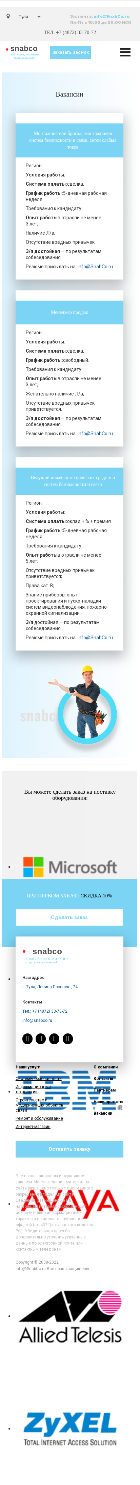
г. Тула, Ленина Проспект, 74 (50, 986)
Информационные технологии (33, 1089)
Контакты (103, 1078)
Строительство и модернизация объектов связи (39, 1105)
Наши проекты (108, 1101)
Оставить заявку (69, 1149)
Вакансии (103, 1113)
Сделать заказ (69, 917)
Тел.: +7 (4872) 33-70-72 (44, 1011)
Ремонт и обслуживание (39, 1118)
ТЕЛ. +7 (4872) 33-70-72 (70, 32)
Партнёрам (105, 1090)
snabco (24, 48)
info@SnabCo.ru (111, 16)
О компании (106, 1067)
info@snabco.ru (37, 1020)
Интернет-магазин (33, 1126)
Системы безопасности (39, 1078)
